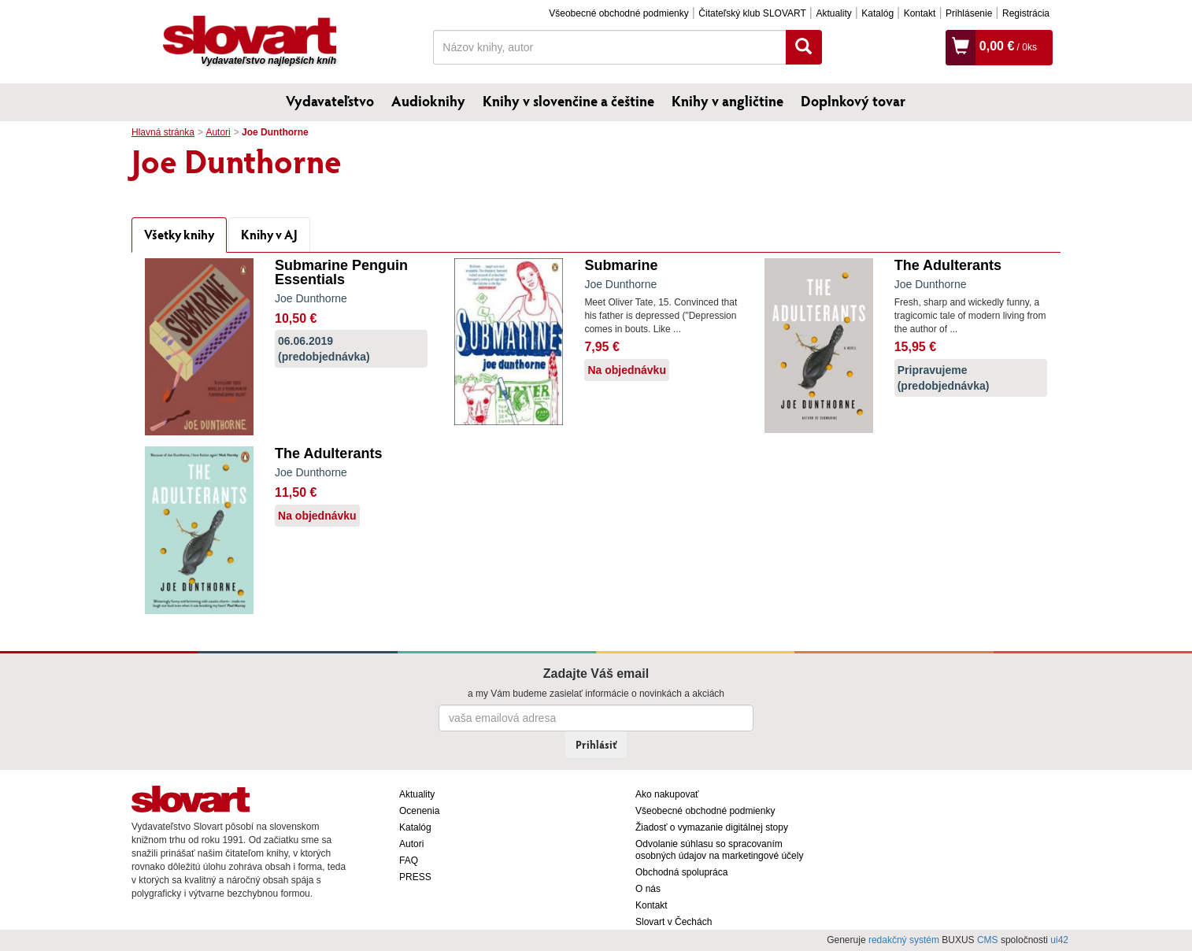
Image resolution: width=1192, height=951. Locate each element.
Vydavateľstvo (330, 100)
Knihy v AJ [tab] (269, 234)
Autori (217, 132)
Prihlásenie (969, 13)
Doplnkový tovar (853, 100)
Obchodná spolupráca (681, 872)
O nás (648, 888)
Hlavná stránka (162, 132)
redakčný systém (903, 939)
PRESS (415, 877)
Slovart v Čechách (673, 921)
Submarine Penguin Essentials (341, 272)
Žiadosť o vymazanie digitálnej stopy (711, 827)
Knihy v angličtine (727, 100)
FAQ (408, 860)
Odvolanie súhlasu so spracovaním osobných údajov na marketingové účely (719, 849)
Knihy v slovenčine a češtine (568, 100)
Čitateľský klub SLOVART (751, 13)
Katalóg (877, 13)
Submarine (620, 265)
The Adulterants (947, 265)
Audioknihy (428, 100)
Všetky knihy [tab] (179, 234)
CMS (987, 939)
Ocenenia (419, 810)
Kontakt (920, 13)
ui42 (1059, 939)
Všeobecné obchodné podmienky (618, 13)
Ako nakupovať (667, 794)
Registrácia (1025, 13)
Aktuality (833, 13)
